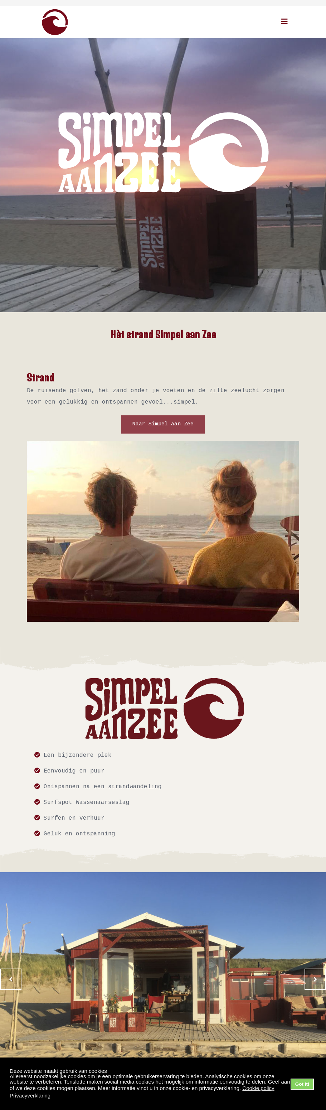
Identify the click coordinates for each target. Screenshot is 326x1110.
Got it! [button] (302, 1084)
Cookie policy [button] (258, 1088)
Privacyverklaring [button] (30, 1095)
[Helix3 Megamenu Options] (284, 21)
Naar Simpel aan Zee (163, 424)
